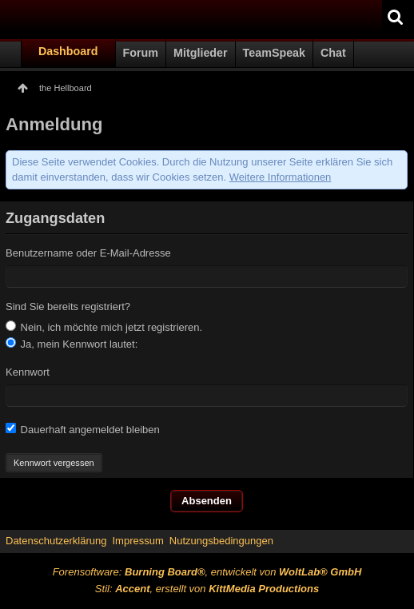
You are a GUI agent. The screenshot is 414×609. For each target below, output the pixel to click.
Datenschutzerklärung (56, 541)
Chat (333, 52)
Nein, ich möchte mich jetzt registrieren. (104, 326)
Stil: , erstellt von (207, 589)
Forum (140, 52)
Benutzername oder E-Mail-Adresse (88, 253)
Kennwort (28, 372)
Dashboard (68, 51)
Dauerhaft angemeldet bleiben (83, 429)
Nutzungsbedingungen (221, 541)
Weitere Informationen (280, 177)
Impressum (137, 541)
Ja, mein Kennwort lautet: (71, 343)
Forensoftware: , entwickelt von (207, 572)
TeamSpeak (274, 52)
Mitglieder (200, 52)
